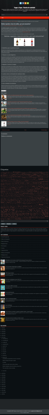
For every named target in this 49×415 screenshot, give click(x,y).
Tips (4, 210)
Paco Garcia (46, 202)
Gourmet (6, 189)
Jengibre (10, 193)
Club (28, 179)
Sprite (10, 208)
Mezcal (7, 201)
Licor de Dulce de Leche (31, 195)
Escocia (31, 186)
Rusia (33, 206)
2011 (3, 390)
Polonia (2, 204)
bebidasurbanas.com (26, 31)
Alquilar (2, 173)
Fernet (20, 187)
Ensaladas (25, 186)
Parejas (2, 203)
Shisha (26, 207)
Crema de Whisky (37, 181)
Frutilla (15, 188)
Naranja (2, 202)
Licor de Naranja (45, 196)
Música (47, 201)
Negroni (11, 202)
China (7, 179)
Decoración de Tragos (37, 183)
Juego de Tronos (20, 193)
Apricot (30, 173)
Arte (44, 173)
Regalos (11, 206)
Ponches (7, 204)
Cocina (34, 179)
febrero (4, 357)
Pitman (35, 203)
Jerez (12, 193)
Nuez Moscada (28, 202)
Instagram (27, 192)
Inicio (3, 17)
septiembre (5, 344)
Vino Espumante (42, 217)
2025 (3, 329)
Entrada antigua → (44, 130)
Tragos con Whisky (33, 213)
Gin (44, 188)
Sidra (32, 207)
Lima (41, 197)
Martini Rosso (33, 200)
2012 (3, 388)
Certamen (20, 177)
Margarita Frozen (4, 243)
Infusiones (21, 192)
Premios (15, 204)
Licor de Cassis (15, 195)
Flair (37, 187)
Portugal (10, 204)
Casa (46, 176)
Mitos (21, 201)
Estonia (45, 186)
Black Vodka (8, 175)
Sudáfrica (13, 208)
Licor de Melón (35, 196)
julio (4, 347)
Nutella (31, 202)
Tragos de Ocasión (5, 215)
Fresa (4, 188)
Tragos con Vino (19, 213)
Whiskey (16, 219)
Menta (47, 200)
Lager (3, 194)
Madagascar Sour (4, 254)
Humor (4, 192)
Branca (35, 175)
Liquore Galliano (3, 198)
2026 (3, 327)
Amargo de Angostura (10, 173)
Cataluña (2, 177)
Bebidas (5, 21)
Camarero (27, 176)
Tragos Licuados (33, 215)
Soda (47, 207)
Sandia (16, 207)
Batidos (32, 174)
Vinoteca (6, 219)
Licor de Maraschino (29, 196)
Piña (24, 203)
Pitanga (33, 203)
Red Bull (45, 204)
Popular (3, 223)
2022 (3, 335)
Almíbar (47, 172)
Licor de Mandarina (11, 196)
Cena (16, 177)
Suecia (16, 208)
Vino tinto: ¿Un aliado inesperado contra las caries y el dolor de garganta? (20, 95)
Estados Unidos (41, 186)
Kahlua (40, 193)
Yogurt (22, 219)
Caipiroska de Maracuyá (5, 257)
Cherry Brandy (40, 177)
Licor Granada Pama (14, 197)
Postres (13, 204)
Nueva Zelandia (23, 202)
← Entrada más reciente (5, 130)
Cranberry (39, 180)
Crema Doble (42, 181)
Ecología (47, 185)
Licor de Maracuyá (23, 196)
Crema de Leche (18, 181)
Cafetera (16, 176)
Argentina (42, 173)
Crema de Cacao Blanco (7, 181)
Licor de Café (10, 195)
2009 (3, 394)
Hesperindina (7, 191)
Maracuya (46, 198)
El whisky (4, 362)
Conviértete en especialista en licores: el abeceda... (12, 358)
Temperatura (36, 208)
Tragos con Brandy (18, 211)
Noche (16, 202)
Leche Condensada (20, 194)
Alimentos (40, 172)
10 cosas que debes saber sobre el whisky (10, 364)
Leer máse (10, 98)
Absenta (22, 172)
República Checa (15, 206)
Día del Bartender (8, 184)
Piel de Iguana (3, 245)
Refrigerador (8, 206)
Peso (17, 203)
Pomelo (4, 204)
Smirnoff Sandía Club (5, 236)
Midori (17, 201)
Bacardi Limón (8, 174)
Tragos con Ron (45, 212)
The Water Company (44, 208)
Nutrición (34, 202)
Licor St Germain (24, 197)
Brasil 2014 (44, 175)
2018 (8, 172)
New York (13, 202)
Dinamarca (4, 185)
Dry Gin (31, 185)
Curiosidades (22, 183)
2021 (3, 337)
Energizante (22, 186)
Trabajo (27, 210)
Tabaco (29, 208)
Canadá (33, 176)
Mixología (24, 201)
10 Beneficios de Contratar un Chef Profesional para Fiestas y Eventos (19, 101)
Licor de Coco (26, 195)
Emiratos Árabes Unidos (10, 186)
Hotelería (47, 191)
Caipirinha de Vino (4, 250)
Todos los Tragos (10, 210)
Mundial (44, 201)
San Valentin (12, 207)
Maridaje (12, 200)
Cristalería (46, 181)
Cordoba (32, 180)
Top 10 (22, 210)
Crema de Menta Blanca (24, 181)
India (14, 192)
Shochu (28, 207)
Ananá (17, 173)
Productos (18, 204)
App (28, 173)
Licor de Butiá (5, 195)
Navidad (8, 202)
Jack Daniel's (46, 192)
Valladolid (41, 216)
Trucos (19, 216)
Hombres (41, 191)
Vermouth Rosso (18, 217)
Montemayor (33, 201)
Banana (16, 174)
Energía (18, 186)
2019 (3, 375)
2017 (6, 172)
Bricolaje (47, 175)
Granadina (10, 189)
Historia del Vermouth (10, 292)
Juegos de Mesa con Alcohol (28, 193)
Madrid (21, 198)
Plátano (45, 203)
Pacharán (43, 202)
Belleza (41, 174)
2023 (10, 172)
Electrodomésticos (4, 186)
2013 (3, 386)
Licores (32, 197)
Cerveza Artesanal (29, 177)
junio (4, 349)
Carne (44, 176)
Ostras (41, 202)
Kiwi (46, 193)
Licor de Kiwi (6, 196)
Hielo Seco (18, 191)
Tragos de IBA (45, 213)
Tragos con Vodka (25, 213)
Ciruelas (22, 179)
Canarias (36, 176)
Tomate (17, 210)
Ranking (37, 204)
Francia (2, 188)
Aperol (27, 173)
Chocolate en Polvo (17, 179)
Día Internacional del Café (24, 184)
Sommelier (2, 208)
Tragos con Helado (19, 212)
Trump (23, 216)
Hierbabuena (22, 191)
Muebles (38, 201)
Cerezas (18, 177)
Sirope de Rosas (41, 207)
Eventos (13, 187)
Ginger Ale (2, 189)
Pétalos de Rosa (20, 203)
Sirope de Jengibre (35, 207)
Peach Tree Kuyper (8, 203)
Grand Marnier (14, 189)
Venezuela (2, 217)
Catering (5, 177)
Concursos (23, 180)
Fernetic (23, 187)
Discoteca (13, 185)
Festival (25, 187)
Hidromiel (11, 191)
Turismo (25, 216)
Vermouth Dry (12, 217)
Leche (15, 194)
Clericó (26, 179)
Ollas (36, 202)
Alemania (36, 172)
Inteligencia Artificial (33, 192)
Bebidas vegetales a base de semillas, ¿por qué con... (12, 366)
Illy (12, 192)
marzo (4, 355)
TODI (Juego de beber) (10, 273)
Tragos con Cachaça (26, 211)
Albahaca (24, 172)
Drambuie (28, 185)
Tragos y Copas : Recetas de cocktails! (24, 7)
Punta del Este (31, 204)
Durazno (41, 185)
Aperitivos (24, 173)
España (33, 186)
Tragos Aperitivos (44, 210)
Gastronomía (37, 188)
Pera (14, 203)
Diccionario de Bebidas (44, 184)
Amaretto (5, 173)
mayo (4, 351)
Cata (47, 176)
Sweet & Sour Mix (24, 208)
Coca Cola (31, 179)
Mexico (2, 201)
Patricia (4, 203)
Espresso (36, 186)
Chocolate (13, 179)
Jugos (38, 193)
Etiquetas (7, 187)
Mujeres (41, 201)
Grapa (18, 189)
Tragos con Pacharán (33, 212)
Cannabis (41, 176)
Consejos (27, 180)
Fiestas (35, 187)
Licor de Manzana (17, 196)
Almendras (44, 172)
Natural (5, 202)
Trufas (21, 216)
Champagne (34, 177)
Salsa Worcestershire (45, 206)
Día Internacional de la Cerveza (15, 184)
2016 (5, 172)
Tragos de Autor (39, 213)
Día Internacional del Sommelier (33, 184)
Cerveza (24, 177)
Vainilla (36, 216)
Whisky (19, 219)
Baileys (14, 174)
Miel (19, 201)
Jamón (5, 193)
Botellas (29, 175)
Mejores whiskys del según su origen (9, 360)
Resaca (19, 206)
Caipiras (19, 176)
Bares (23, 174)
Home (3, 21)
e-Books (44, 185)
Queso (35, 204)
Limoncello (46, 197)
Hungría (7, 192)
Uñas (27, 216)
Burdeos (6, 176)
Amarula (14, 173)
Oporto (38, 202)
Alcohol (30, 172)
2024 (12, 172)
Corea (34, 180)
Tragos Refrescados (44, 215)
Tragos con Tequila (4, 213)
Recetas (41, 205)
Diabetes (39, 184)
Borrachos (26, 175)
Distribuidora (17, 185)
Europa (10, 187)
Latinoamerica (12, 194)
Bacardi (4, 174)
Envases (28, 186)
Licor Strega (29, 197)
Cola (8, 180)
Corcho (30, 180)
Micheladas (10, 201)
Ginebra (46, 188)
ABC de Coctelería (17, 172)
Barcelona (20, 174)
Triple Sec (16, 216)
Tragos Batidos (4, 211)
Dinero (7, 185)
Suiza (18, 208)
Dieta (1, 185)
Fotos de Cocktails (44, 187)
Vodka (8, 219)
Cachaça (11, 176)
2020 (3, 373)
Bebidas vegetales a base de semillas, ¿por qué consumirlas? (16, 23)
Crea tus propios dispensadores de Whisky (13, 266)
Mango (36, 198)
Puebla (28, 204)
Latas (8, 194)
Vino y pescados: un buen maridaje (9, 368)
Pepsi (12, 203)
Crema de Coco (13, 181)
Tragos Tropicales (11, 216)
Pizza (37, 203)
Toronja (25, 210)
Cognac (2, 180)
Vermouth (8, 217)
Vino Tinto (2, 219)
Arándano (38, 173)
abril (4, 353)
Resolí (22, 206)
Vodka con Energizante (5, 239)
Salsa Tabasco (40, 206)
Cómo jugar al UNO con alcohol (11, 285)
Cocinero (37, 179)
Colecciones (10, 180)
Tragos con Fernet (8, 212)
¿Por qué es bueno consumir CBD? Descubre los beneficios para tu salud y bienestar (22, 108)
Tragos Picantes (38, 215)
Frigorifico (7, 188)
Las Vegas (5, 194)
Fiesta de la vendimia (30, 187)
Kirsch (45, 193)
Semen (21, 207)
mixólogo (27, 201)
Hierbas (26, 191)
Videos (30, 217)
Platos (47, 203)
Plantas (42, 203)
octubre (4, 342)
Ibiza (9, 192)
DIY (19, 185)
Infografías (17, 192)
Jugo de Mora (35, 193)
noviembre (5, 340)
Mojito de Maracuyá (4, 241)
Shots (30, 207)
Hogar (38, 191)
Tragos (31, 210)
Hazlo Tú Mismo (36, 189)
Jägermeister (2, 193)
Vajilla (39, 216)
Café (13, 176)
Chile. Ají (5, 179)
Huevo (2, 192)
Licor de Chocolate (21, 195)
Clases (24, 179)
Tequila (39, 208)
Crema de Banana (43, 180)
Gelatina (42, 188)
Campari (30, 176)
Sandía (18, 207)
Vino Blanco (36, 217)
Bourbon (32, 175)
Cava (7, 177)
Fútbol (30, 188)
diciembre (4, 338)
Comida (17, 180)
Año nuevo (20, 173)
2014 (1, 172)
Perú (15, 203)
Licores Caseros (37, 197)
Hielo (16, 191)
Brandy (38, 175)
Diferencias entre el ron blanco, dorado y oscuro (15, 318)
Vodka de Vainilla (12, 219)
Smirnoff (45, 207)
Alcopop (33, 172)
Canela (38, 176)
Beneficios (9, 21)
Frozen (10, 188)
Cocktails (40, 179)
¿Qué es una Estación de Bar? (11, 298)
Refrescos (4, 206)
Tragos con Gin (14, 212)
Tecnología (32, 208)
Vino (33, 217)
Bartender (29, 174)
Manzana (39, 198)
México (4, 201)
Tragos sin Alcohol (4, 216)
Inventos (37, 192)
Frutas (12, 188)
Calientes (22, 176)
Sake (36, 206)
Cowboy (2, 248)
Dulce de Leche (35, 185)
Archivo (14, 223)
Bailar (11, 174)
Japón (7, 193)
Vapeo (44, 216)
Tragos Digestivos (12, 215)
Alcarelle (27, 172)
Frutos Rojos (19, 188)
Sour (7, 208)
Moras (36, 201)
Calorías (25, 176)
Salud (13, 21)
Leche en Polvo (25, 194)
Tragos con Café (33, 211)
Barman (25, 174)
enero (4, 370)
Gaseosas (33, 188)
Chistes (10, 179)
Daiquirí (28, 183)
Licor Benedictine (31, 194)
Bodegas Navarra (16, 175)
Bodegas (12, 175)
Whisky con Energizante (5, 252)
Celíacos (14, 177)
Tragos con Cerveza (40, 211)
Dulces (38, 185)
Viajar (22, 217)
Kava (42, 193)
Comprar (20, 180)
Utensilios (33, 216)
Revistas (28, 206)
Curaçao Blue (16, 183)
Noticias (19, 202)
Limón (43, 197)
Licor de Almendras (37, 194)
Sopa (5, 208)
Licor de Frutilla (44, 195)
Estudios (4, 187)
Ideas (11, 192)
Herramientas (3, 191)
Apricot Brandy (34, 173)
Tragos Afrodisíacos (36, 210)
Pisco (30, 203)
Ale (34, 172)
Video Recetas (26, 217)
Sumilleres (20, 208)
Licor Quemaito (19, 197)
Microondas (14, 201)
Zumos (30, 219)
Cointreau (5, 180)
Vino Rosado (46, 217)
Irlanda (41, 192)
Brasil (41, 175)
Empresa (15, 186)
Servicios (23, 207)
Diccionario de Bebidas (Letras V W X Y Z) (13, 279)
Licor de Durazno (38, 195)
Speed (8, 208)
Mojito (30, 201)
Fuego (26, 188)
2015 (3, 172)
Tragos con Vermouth (12, 213)
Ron (31, 206)
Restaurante (25, 206)
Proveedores (25, 204)
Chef (37, 177)
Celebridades (10, 177)
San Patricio (8, 207)
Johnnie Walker (15, 193)
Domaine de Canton (23, 185)
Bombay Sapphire (22, 175)
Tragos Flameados (26, 215)
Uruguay (30, 216)
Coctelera (47, 179)
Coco (44, 179)
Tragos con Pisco (39, 212)
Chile (3, 179)
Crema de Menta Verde (31, 181)
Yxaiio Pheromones (26, 219)
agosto (4, 346)
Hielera (14, 191)
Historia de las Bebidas (32, 191)
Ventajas (15, 21)
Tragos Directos (19, 215)
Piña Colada (27, 203)
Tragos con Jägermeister (26, 212)
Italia (43, 192)
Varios (46, 216)
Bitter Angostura (4, 175)
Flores (39, 187)
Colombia (13, 180)
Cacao (9, 176)
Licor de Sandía (3, 197)
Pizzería (40, 203)
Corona (36, 180)
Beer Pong (38, 174)
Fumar (28, 188)
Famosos (17, 187)
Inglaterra (24, 192)
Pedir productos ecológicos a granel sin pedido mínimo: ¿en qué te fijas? (19, 311)
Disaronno (10, 185)
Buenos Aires (3, 176)
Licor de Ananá (43, 194)
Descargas (2, 184)
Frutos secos (23, 188)
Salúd (4, 207)
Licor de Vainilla (7, 197)
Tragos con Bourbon (11, 211)
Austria (2, 174)
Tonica (19, 210)
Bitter (47, 174)
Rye (35, 206)
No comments (20, 25)
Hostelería (43, 191)
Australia (47, 173)
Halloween (31, 189)
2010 (3, 392)
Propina (22, 204)
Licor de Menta (40, 196)
